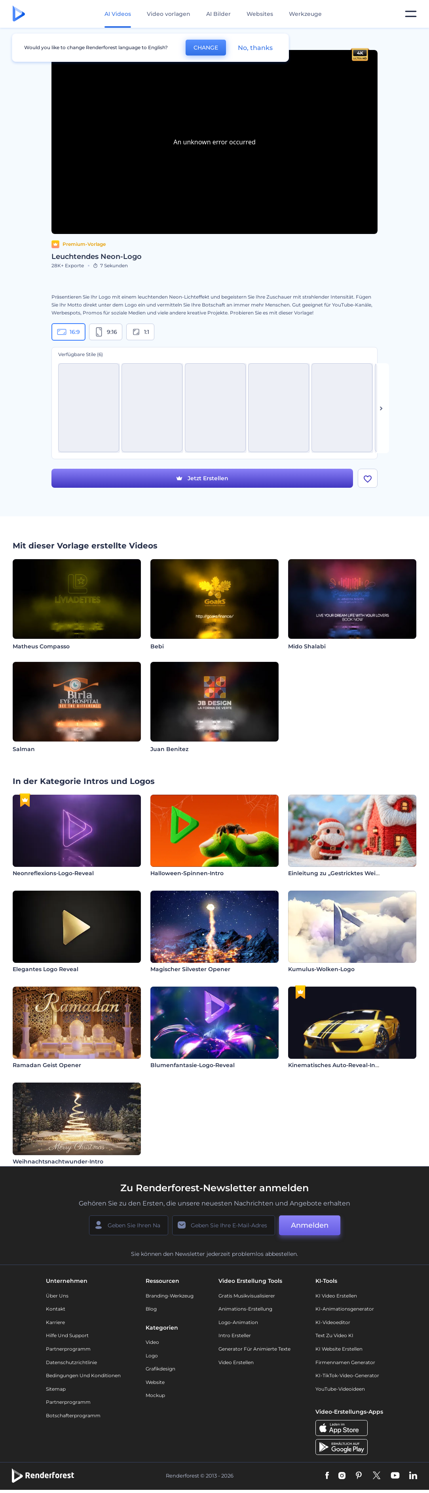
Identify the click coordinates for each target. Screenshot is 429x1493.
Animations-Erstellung (245, 1309)
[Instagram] (341, 1476)
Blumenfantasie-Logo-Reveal (192, 1065)
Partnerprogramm (68, 1349)
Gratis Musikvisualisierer (246, 1296)
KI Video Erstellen (336, 1296)
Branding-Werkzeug (170, 1296)
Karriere (55, 1323)
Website (155, 1383)
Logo (152, 1356)
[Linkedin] (413, 1476)
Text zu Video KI (334, 1336)
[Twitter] (376, 1476)
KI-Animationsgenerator (344, 1309)
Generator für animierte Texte (254, 1349)
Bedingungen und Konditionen (83, 1376)
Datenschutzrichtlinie (71, 1362)
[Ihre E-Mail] (223, 1226)
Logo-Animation (238, 1323)
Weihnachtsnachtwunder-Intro (58, 1161)
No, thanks (255, 48)
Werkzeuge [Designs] (305, 13)
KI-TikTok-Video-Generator (347, 1376)
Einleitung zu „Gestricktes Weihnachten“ (347, 873)
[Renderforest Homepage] (19, 14)
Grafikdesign (160, 1369)
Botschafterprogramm (73, 1416)
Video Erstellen (236, 1362)
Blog (151, 1309)
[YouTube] (395, 1476)
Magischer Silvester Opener (190, 969)
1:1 (140, 332)
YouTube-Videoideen (340, 1389)
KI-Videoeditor (332, 1323)
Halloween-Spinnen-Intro (187, 873)
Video (152, 1342)
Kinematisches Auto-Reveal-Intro (335, 1065)
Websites (260, 13)
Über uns (57, 1296)
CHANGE (206, 47)
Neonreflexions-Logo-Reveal (53, 873)
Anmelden (309, 1225)
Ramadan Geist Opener (47, 1065)
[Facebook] (327, 1476)
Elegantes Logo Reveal (45, 969)
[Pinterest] (359, 1476)
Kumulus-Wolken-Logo (321, 969)
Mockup (155, 1396)
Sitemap (56, 1389)
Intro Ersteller (234, 1336)
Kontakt (55, 1309)
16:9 (68, 332)
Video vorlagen (168, 13)
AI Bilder (218, 13)
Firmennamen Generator (345, 1362)
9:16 (105, 332)
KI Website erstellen (339, 1349)
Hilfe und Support (67, 1336)
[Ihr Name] (128, 1226)
